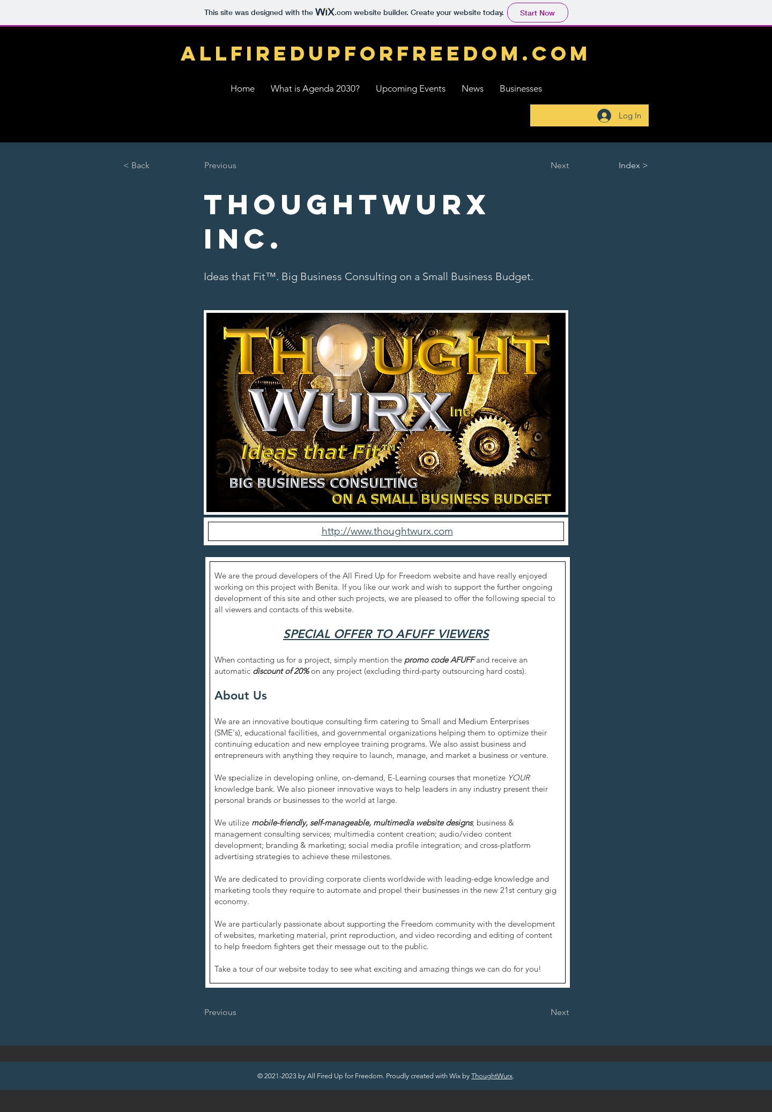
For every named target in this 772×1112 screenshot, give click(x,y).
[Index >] (612, 165)
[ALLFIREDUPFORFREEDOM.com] (386, 54)
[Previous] (239, 165)
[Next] (542, 165)
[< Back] (158, 165)
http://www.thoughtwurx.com (387, 531)
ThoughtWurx (492, 1076)
